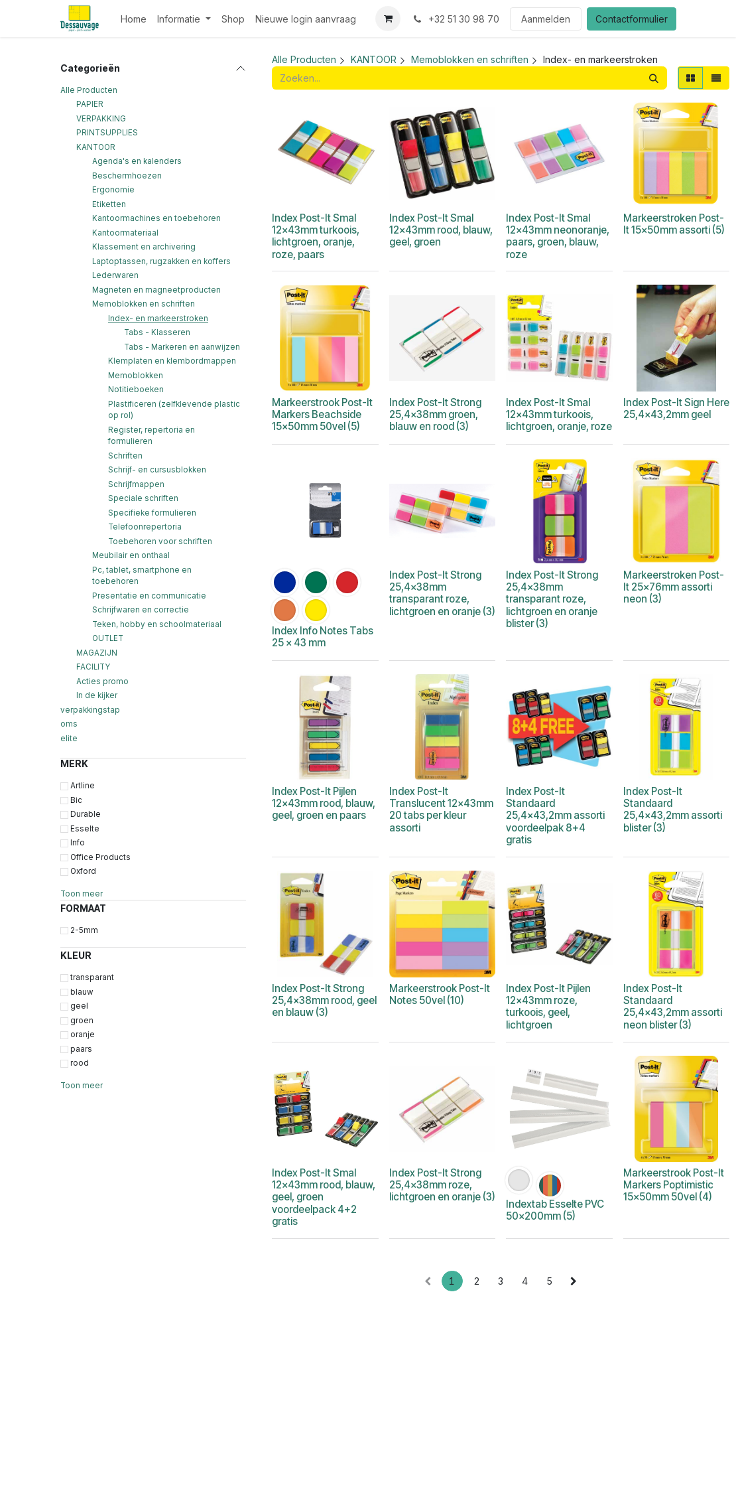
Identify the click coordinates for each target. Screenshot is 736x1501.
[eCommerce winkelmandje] (387, 18)
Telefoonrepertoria (145, 527)
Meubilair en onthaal (131, 555)
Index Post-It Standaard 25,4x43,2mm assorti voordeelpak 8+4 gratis (555, 815)
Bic (76, 800)
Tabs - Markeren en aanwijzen (182, 347)
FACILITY (93, 667)
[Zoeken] (654, 78)
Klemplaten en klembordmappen (172, 361)
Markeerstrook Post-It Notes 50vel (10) (439, 994)
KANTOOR (95, 147)
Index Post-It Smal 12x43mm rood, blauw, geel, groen (440, 230)
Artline (82, 785)
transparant (92, 977)
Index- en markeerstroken (158, 318)
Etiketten (109, 204)
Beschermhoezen (127, 175)
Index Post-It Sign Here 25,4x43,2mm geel (676, 408)
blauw (81, 992)
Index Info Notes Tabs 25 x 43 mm (322, 636)
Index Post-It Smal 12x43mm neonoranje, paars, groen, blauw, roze (557, 236)
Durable (85, 814)
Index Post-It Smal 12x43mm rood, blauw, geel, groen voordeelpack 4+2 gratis (323, 1197)
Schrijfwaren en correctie (140, 609)
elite (69, 738)
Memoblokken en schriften (143, 304)
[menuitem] (133, 19)
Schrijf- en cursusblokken (157, 469)
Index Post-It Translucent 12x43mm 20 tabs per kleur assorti (441, 809)
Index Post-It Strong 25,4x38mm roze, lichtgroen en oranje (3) (442, 1185)
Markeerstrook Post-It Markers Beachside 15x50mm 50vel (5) (322, 414)
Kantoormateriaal (125, 233)
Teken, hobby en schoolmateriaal (156, 624)
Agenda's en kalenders (137, 161)
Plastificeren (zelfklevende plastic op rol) (174, 410)
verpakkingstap (90, 710)
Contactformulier (631, 19)
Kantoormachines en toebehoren (156, 218)
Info (77, 842)
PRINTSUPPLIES (107, 132)
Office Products (100, 857)
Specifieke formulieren (152, 513)
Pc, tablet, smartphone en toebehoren (142, 576)
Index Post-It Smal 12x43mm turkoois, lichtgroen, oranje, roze (559, 414)
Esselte (84, 828)
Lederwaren (115, 275)
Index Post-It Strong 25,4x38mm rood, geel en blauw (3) (324, 1000)
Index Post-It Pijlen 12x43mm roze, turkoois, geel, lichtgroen (548, 1006)
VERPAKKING (101, 118)
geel (79, 1006)
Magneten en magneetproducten (156, 290)
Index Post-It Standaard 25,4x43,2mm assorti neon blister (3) (672, 1006)
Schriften (125, 456)
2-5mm (84, 930)
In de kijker (96, 695)
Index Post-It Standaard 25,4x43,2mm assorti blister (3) (672, 809)
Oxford (83, 871)
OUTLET (107, 638)
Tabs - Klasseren (157, 332)
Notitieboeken (136, 389)
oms (69, 724)
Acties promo (102, 681)
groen (81, 1020)
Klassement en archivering (144, 246)
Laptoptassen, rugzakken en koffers (161, 261)
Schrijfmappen (136, 484)
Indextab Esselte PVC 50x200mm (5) (555, 1210)
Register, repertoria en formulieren (151, 436)
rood (79, 1063)
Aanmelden (545, 19)
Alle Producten (88, 90)
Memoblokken (135, 375)
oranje (82, 1034)
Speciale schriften (143, 498)
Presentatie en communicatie (149, 596)
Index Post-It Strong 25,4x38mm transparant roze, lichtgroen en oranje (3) (442, 593)
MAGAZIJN (96, 653)
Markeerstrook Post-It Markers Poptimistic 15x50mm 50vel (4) (673, 1185)
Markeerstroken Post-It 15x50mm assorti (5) (673, 224)
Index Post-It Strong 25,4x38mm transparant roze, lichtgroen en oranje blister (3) (552, 599)
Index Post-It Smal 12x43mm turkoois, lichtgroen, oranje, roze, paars (315, 236)
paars (81, 1049)
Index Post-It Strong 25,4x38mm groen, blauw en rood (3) (435, 414)
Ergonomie (113, 189)
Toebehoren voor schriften (160, 541)
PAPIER (89, 104)
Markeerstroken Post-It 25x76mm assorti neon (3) (673, 587)
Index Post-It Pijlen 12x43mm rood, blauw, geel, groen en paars (323, 803)
